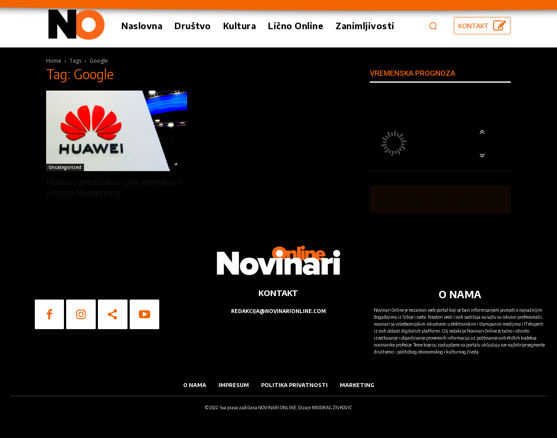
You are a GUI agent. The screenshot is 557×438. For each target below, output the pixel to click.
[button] (433, 25)
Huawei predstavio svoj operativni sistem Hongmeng (114, 187)
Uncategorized (65, 167)
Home (53, 60)
